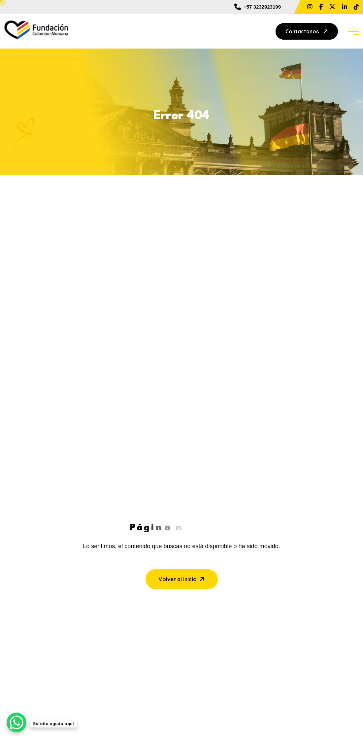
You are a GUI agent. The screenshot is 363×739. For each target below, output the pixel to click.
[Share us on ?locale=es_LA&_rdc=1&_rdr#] (321, 7)
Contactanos (307, 31)
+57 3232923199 (257, 7)
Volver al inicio (182, 579)
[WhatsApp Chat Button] (16, 722)
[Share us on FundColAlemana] (332, 7)
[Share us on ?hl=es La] (310, 7)
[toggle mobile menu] (353, 31)
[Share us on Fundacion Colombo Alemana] (344, 7)
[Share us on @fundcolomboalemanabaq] (356, 7)
